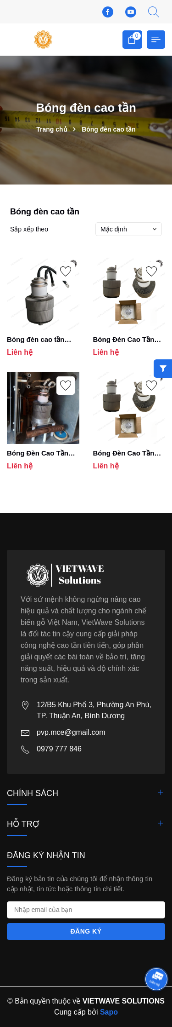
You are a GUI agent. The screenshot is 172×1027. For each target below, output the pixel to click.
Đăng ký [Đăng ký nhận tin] (85, 931)
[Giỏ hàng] (132, 39)
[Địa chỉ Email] (86, 909)
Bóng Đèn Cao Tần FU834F (37, 453)
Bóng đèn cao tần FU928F (36, 339)
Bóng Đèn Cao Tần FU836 (124, 339)
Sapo (109, 1012)
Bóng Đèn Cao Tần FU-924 (124, 453)
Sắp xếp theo (29, 229)
